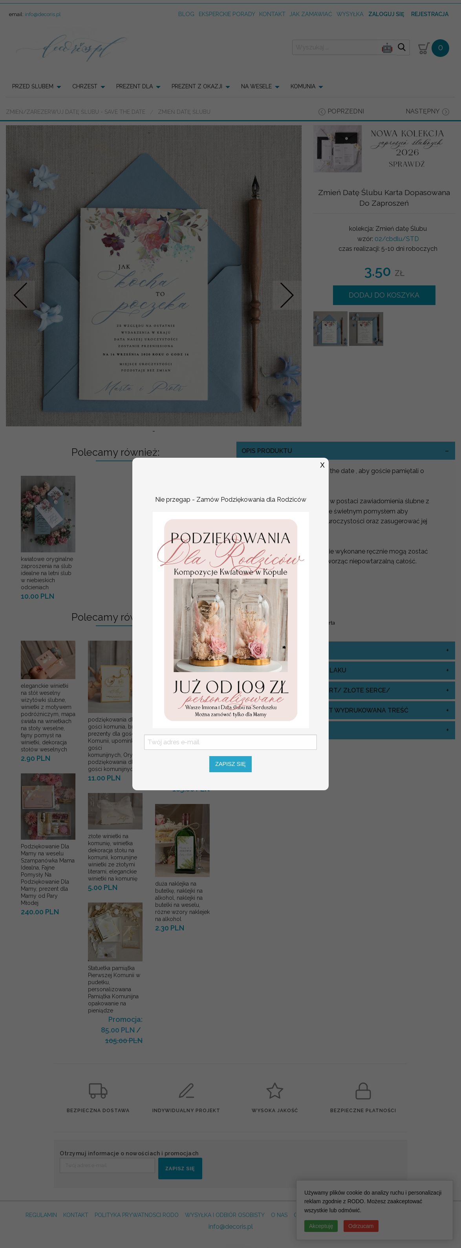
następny (423, 111)
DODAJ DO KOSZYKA (384, 295)
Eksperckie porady (227, 14)
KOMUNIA (303, 86)
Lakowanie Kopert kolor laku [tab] (293, 670)
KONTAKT (75, 1215)
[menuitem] (39, 86)
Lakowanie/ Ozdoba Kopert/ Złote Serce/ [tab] (315, 690)
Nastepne (286, 295)
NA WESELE (256, 86)
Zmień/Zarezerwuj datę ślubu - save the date (75, 112)
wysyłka (350, 14)
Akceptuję (321, 1226)
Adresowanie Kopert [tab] (277, 650)
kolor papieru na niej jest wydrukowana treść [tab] (324, 710)
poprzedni (345, 111)
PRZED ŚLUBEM (32, 86)
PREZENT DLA (134, 86)
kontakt (272, 14)
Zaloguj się (386, 14)
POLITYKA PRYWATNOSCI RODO (137, 1215)
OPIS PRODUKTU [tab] (266, 451)
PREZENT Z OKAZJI (197, 86)
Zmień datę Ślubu (184, 112)
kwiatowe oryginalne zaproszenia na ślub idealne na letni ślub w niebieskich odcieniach (47, 573)
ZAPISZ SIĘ (180, 1168)
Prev (20, 295)
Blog (186, 14)
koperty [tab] (255, 730)
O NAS (279, 1215)
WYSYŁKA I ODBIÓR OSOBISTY (225, 1215)
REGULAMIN (41, 1215)
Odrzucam (361, 1226)
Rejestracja (429, 14)
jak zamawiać (310, 14)
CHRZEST (84, 86)
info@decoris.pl (43, 14)
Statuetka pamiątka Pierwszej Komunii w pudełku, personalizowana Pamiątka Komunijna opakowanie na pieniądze (114, 989)
